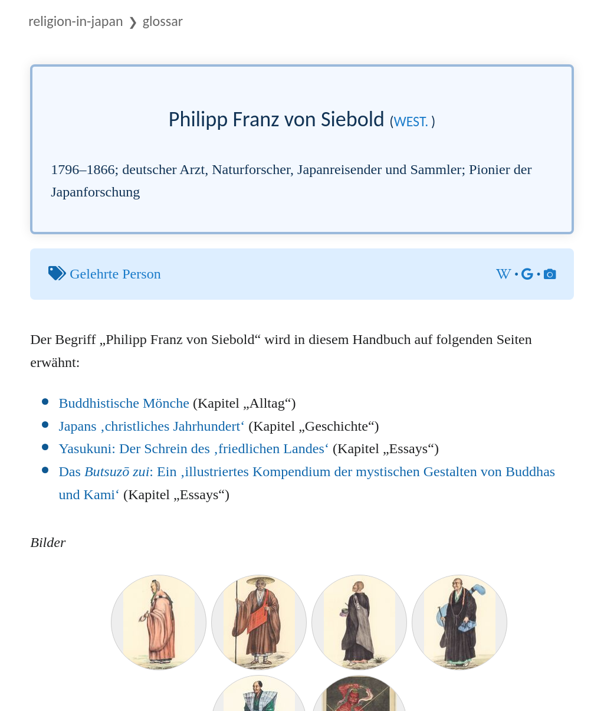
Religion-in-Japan (75, 21)
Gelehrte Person (115, 273)
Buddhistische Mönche (123, 403)
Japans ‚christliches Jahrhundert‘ (151, 426)
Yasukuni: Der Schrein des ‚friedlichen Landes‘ (193, 448)
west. (411, 121)
